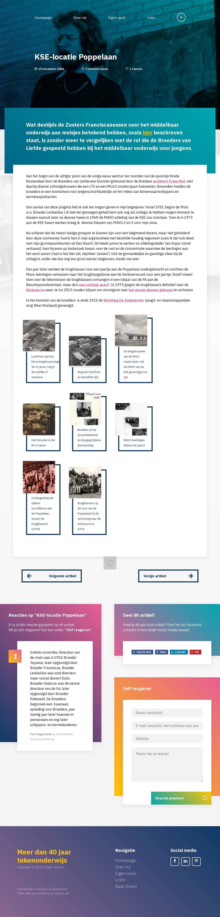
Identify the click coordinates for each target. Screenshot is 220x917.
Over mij (80, 18)
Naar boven (126, 886)
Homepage (43, 18)
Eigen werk (116, 18)
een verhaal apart (93, 285)
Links (151, 18)
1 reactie (136, 69)
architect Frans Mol (169, 181)
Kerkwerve (35, 290)
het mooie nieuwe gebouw (151, 290)
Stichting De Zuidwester (123, 300)
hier (147, 132)
